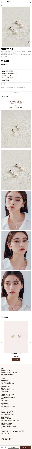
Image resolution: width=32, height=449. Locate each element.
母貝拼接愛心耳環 (16, 353)
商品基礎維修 (15, 431)
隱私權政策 (21, 431)
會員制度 (3, 431)
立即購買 (25, 447)
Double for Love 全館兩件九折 (9, 73)
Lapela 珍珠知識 (5, 433)
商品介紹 (16, 92)
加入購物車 (13, 447)
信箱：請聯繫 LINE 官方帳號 (7, 374)
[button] (30, 342)
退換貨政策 (8, 431)
